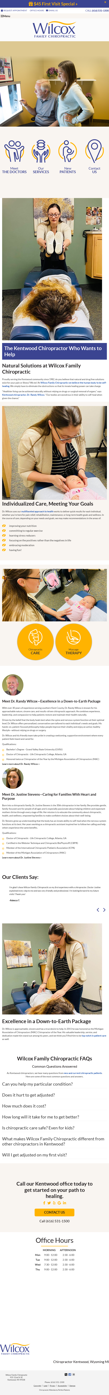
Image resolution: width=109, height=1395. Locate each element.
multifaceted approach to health (37, 511)
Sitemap (72, 1386)
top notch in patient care (94, 1035)
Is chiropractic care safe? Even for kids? (38, 1127)
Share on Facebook (70, 1374)
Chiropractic (35, 641)
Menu (5, 16)
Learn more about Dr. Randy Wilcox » (21, 764)
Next (104, 910)
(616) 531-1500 (100, 10)
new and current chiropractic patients (83, 1073)
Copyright (37, 1386)
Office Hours (37, 10)
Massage (73, 641)
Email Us (52, 10)
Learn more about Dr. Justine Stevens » (21, 857)
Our (41, 156)
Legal (45, 1386)
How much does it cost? (24, 1106)
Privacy (52, 1386)
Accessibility (62, 1386)
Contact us (54, 1212)
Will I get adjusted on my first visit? (34, 1154)
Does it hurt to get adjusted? (28, 1095)
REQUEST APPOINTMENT (14, 10)
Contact (94, 156)
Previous (98, 910)
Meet (14, 156)
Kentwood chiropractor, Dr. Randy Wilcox (23, 394)
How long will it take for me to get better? (40, 1116)
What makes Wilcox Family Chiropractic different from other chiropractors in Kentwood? (53, 1141)
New (68, 156)
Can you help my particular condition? (37, 1084)
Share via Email (74, 1374)
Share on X (66, 1374)
